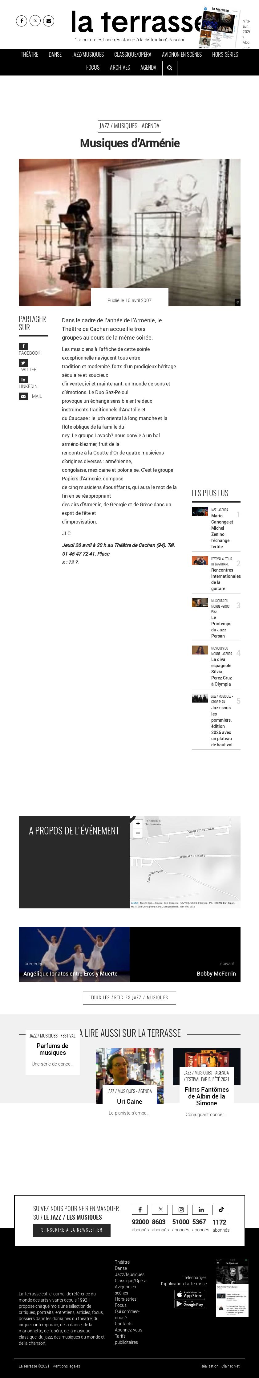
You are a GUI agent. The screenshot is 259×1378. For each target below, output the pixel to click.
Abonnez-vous (128, 1330)
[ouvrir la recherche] (170, 68)
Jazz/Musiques (88, 55)
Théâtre (29, 55)
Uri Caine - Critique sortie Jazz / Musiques (127, 1054)
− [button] (138, 833)
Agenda (148, 68)
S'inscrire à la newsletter (72, 1230)
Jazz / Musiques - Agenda (129, 126)
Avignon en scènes (182, 55)
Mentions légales (66, 1366)
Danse (55, 55)
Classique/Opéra (133, 55)
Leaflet (134, 903)
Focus (92, 68)
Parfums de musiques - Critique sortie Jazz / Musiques (50, 1054)
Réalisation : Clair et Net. (220, 1366)
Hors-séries (225, 55)
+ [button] (138, 824)
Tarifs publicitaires (126, 1339)
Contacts (123, 1324)
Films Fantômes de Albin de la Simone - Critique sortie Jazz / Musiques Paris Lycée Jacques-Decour (205, 1061)
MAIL (30, 396)
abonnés (140, 1219)
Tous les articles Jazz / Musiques (129, 998)
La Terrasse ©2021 (34, 1366)
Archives (120, 68)
